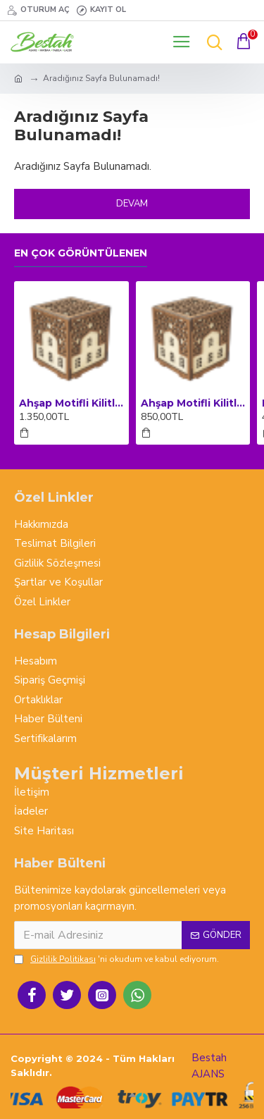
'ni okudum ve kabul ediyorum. (116, 959)
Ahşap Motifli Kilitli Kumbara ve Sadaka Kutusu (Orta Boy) (193, 403)
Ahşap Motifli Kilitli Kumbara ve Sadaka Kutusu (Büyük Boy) (71, 403)
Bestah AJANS (209, 1066)
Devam (132, 203)
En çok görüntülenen (80, 253)
